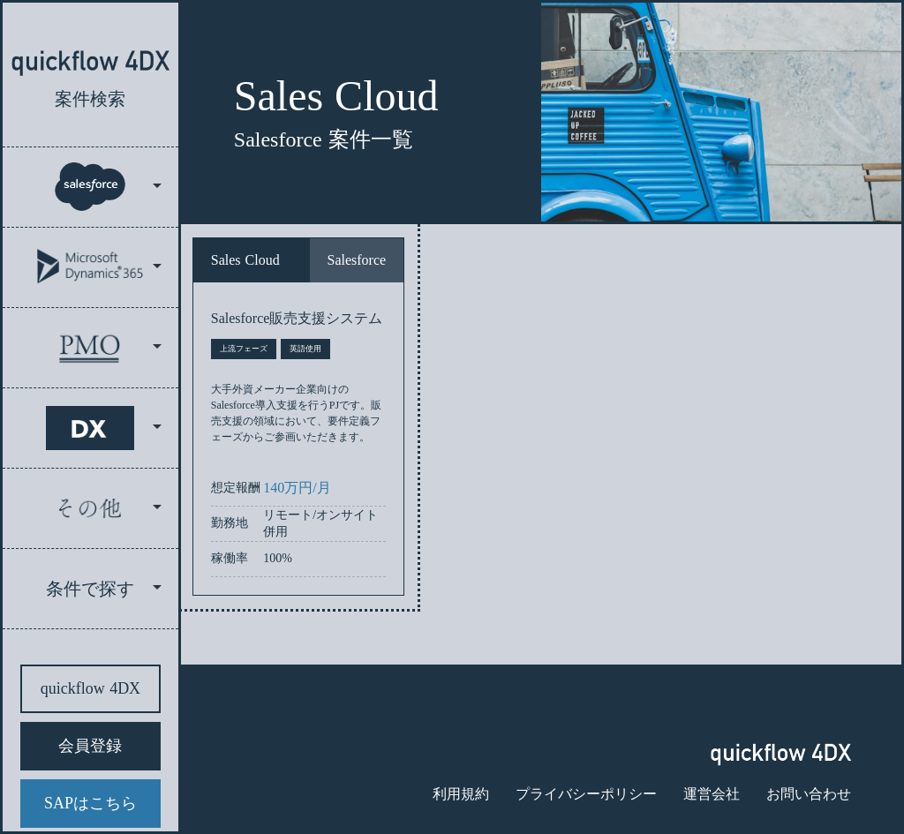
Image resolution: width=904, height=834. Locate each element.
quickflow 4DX (90, 688)
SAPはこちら (90, 803)
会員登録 (90, 746)
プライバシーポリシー (586, 793)
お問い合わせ (808, 793)
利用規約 (461, 793)
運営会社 (711, 793)
